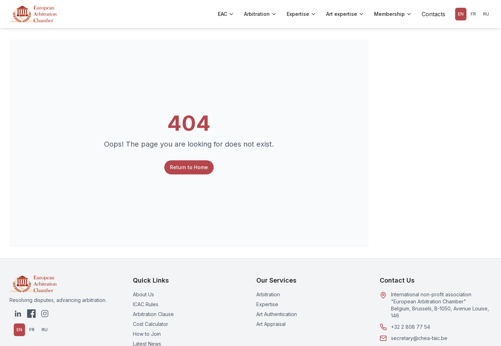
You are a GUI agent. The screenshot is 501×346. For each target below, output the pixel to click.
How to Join (147, 334)
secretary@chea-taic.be (419, 338)
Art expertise (345, 14)
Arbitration (260, 14)
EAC (226, 14)
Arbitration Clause (153, 314)
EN (461, 14)
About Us (143, 294)
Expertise (301, 14)
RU (486, 14)
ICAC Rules (145, 304)
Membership (393, 14)
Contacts (433, 14)
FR (473, 14)
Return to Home (189, 167)
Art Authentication (276, 314)
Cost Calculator (150, 324)
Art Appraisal (271, 324)
